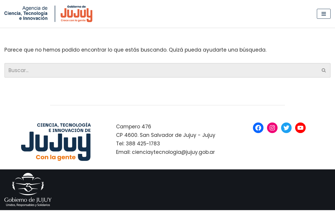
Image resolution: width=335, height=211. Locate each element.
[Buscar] (160, 70)
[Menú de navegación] (324, 14)
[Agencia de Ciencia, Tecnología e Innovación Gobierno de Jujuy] (49, 13)
